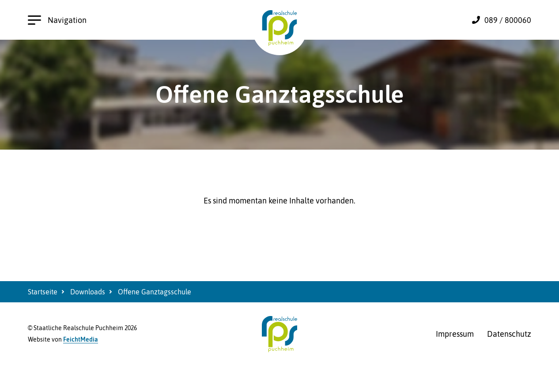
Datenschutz (509, 334)
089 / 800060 (507, 20)
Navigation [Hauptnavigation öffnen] (57, 20)
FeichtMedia (80, 339)
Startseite (42, 292)
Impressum (455, 334)
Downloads (87, 292)
